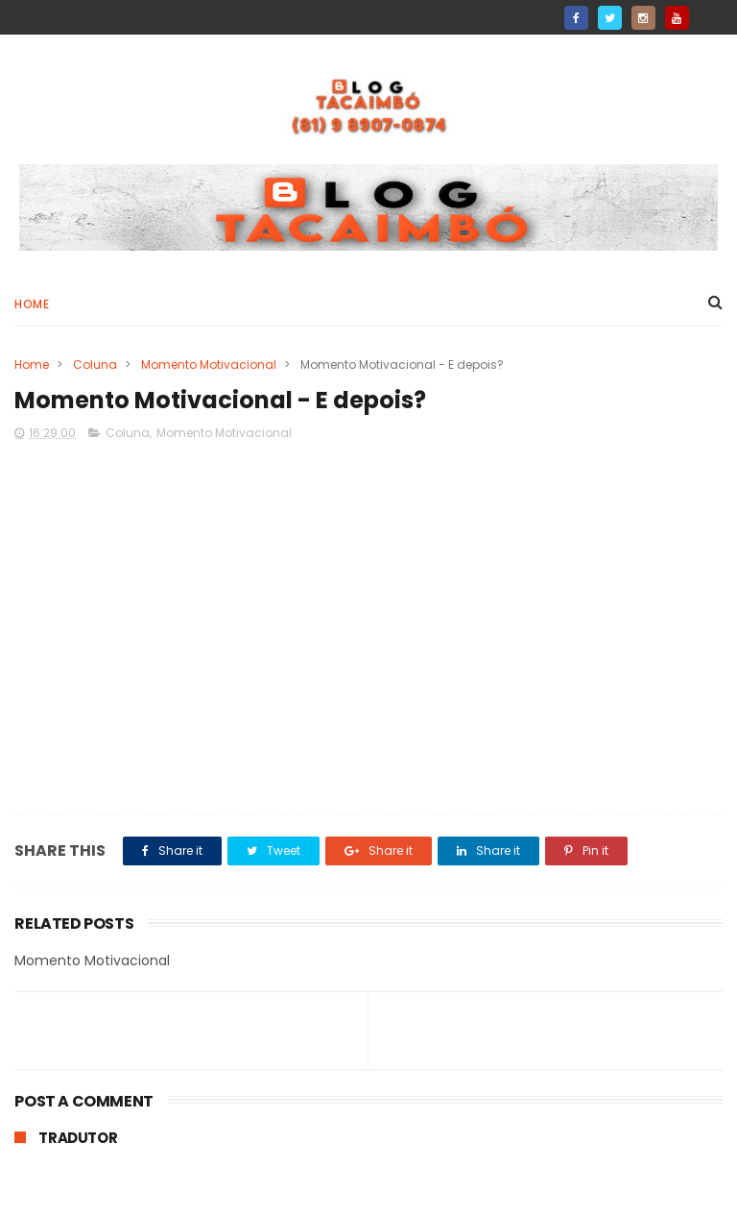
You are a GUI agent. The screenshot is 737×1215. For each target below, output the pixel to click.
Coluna (95, 364)
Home (31, 304)
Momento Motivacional (208, 364)
